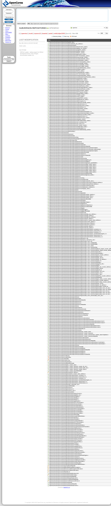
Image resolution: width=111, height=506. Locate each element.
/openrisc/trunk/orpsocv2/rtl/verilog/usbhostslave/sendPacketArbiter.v (67, 425)
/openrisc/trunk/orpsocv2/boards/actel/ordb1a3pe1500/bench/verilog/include (68, 179)
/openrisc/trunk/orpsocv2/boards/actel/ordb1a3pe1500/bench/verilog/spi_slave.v (69, 188)
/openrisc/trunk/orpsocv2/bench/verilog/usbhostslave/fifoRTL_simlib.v (67, 52)
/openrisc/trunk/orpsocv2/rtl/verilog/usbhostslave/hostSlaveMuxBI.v (66, 407)
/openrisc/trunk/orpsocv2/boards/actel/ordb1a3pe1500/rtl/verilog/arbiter (67, 193)
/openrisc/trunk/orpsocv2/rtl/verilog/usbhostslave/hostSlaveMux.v (66, 405)
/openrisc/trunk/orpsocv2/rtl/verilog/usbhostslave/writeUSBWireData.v (67, 464)
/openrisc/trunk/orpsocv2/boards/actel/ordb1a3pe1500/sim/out (65, 301)
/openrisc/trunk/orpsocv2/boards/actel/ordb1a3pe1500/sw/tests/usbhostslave (69, 337)
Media (6, 34)
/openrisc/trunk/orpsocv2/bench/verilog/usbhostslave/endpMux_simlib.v (67, 50)
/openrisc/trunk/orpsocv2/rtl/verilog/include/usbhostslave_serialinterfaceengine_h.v (70, 380)
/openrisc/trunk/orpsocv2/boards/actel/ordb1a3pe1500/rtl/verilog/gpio (67, 208)
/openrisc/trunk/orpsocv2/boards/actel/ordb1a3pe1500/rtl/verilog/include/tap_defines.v (71, 226)
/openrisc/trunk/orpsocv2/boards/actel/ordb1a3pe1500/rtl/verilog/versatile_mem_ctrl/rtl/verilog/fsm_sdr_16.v (76, 271)
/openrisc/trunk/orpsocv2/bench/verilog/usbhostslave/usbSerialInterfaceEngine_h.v (70, 111)
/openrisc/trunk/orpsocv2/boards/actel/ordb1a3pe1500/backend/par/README (69, 152)
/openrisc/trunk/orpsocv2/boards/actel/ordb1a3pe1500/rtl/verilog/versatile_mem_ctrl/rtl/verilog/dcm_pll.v (75, 256)
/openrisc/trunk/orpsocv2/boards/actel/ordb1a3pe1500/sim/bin (65, 298)
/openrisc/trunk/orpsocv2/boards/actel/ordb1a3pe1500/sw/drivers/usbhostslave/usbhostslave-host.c (74, 325)
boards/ (44, 33)
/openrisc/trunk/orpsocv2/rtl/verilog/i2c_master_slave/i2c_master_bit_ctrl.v (68, 366)
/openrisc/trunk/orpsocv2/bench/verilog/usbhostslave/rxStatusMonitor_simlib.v (69, 72)
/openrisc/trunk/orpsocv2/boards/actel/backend (61, 134)
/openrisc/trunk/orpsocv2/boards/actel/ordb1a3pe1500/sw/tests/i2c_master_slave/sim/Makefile (73, 336)
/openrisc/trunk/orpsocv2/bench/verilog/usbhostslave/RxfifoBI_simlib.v (67, 69)
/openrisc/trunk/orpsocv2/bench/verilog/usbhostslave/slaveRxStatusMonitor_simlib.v (70, 87)
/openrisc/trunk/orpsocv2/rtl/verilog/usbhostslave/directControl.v (65, 393)
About (6, 31)
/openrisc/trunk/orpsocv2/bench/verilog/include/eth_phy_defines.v (66, 43)
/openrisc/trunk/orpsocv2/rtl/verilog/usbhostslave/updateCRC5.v (65, 446)
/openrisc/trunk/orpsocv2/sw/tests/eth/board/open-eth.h (63, 478)
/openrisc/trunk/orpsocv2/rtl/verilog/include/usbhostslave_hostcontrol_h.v (68, 377)
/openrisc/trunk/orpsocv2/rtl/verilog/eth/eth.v (60, 361)
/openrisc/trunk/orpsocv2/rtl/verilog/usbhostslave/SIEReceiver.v (65, 428)
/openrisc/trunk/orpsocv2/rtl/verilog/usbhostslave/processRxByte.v (66, 411)
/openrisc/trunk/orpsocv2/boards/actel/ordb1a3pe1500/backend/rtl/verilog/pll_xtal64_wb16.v (72, 167)
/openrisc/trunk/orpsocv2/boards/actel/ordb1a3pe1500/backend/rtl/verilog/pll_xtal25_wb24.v (72, 166)
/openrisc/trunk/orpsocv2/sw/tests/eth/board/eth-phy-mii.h (64, 473)
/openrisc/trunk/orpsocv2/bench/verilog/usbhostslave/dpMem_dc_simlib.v (68, 48)
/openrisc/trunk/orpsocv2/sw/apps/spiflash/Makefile (62, 465)
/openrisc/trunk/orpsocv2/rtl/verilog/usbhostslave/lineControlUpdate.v (67, 408)
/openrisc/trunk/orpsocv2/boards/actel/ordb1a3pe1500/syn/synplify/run (67, 352)
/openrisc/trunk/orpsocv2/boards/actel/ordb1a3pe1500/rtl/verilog (65, 191)
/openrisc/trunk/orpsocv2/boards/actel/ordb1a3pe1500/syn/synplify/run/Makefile (69, 354)
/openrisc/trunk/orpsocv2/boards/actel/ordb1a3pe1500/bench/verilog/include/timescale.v (71, 185)
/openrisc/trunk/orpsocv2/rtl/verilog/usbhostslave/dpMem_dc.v (65, 395)
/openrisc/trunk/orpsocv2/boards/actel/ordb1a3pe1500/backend (65, 141)
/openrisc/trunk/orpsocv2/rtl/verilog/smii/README (62, 386)
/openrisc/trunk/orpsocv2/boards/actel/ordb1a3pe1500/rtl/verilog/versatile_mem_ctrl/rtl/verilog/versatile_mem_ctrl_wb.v (79, 294)
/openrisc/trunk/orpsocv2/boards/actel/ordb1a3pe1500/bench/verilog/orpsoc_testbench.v (72, 187)
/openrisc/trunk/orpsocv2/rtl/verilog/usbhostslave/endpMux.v (64, 396)
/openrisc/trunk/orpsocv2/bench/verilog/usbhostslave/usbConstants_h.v (67, 101)
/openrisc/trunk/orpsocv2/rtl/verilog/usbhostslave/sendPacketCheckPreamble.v (69, 426)
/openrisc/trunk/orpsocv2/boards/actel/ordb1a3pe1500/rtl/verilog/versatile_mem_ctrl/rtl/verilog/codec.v (75, 251)
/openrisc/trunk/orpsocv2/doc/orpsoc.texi (59, 360)
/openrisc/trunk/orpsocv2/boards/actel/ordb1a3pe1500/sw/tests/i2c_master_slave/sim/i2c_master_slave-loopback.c (78, 334)
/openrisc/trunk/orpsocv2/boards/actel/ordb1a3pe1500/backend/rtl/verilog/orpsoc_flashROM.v (73, 162)
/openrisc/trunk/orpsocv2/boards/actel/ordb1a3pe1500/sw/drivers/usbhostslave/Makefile (71, 324)
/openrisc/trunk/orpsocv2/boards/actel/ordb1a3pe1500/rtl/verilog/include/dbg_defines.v (71, 215)
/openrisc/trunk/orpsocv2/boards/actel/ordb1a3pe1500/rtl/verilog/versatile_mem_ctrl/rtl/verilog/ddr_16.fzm (76, 257)
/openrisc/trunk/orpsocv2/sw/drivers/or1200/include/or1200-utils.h (66, 469)
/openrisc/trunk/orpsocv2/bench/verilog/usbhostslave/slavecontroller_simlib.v (69, 83)
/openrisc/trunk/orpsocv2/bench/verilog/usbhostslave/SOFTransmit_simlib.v (68, 92)
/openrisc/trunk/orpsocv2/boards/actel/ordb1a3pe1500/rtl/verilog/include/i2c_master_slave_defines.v (75, 220)
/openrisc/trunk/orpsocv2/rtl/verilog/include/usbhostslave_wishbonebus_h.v (68, 383)
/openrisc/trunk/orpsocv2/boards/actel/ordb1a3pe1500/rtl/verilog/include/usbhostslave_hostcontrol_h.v (75, 230)
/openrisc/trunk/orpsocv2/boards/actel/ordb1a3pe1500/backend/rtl (66, 157)
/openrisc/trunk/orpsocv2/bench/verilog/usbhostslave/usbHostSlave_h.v (67, 107)
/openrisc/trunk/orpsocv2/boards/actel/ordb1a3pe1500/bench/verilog (66, 178)
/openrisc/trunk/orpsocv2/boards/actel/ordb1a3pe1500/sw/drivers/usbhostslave (69, 318)
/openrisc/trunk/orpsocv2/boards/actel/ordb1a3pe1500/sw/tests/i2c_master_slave (70, 331)
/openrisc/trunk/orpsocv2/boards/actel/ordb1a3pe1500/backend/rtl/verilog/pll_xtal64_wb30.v (72, 172)
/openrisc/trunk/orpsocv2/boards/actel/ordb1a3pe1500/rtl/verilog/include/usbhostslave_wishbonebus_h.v (76, 236)
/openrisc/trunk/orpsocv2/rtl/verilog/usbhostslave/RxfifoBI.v (64, 419)
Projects (7, 27)
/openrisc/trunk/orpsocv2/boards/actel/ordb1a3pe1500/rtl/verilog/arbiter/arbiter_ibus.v (71, 197)
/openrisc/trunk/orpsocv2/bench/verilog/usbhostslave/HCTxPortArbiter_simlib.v (69, 55)
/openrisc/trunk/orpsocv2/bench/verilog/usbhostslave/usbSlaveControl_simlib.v (69, 117)
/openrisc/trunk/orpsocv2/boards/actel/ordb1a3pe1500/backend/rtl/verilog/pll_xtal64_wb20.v (72, 169)
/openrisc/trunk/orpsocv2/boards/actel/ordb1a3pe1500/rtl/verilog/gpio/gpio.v (68, 209)
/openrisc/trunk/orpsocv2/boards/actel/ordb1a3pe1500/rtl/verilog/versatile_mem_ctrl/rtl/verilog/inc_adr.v (75, 274)
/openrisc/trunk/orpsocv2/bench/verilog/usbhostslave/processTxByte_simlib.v (69, 66)
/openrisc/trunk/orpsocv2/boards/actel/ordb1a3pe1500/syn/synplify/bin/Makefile (69, 349)
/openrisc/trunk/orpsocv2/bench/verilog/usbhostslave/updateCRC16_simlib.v (68, 99)
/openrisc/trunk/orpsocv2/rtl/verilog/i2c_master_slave (62, 365)
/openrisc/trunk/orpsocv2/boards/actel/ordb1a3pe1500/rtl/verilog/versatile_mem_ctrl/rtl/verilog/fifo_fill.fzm (76, 268)
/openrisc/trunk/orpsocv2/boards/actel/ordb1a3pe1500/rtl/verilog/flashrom (68, 203)
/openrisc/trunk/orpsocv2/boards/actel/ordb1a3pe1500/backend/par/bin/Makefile (69, 146)
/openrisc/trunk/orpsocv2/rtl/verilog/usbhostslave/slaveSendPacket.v (66, 437)
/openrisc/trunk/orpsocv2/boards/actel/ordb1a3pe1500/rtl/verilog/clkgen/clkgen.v (69, 202)
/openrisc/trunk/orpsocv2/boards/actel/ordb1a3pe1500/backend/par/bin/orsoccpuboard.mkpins (73, 147)
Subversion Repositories (33, 28)
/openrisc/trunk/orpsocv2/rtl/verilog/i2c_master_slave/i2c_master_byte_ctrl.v (68, 367)
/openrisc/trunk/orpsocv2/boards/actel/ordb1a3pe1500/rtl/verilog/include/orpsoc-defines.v (72, 223)
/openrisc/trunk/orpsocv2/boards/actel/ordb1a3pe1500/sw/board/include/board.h (69, 310)
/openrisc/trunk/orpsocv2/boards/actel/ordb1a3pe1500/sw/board (65, 307)
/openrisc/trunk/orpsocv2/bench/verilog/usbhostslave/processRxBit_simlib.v (68, 63)
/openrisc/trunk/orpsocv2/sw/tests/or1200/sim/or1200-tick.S (64, 481)
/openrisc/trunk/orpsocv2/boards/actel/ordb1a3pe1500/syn (64, 345)
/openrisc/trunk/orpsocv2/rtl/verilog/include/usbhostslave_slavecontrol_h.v (68, 381)
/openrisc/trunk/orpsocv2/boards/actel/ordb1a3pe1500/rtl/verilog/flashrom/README (70, 206)
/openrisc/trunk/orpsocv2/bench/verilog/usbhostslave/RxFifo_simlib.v (66, 71)
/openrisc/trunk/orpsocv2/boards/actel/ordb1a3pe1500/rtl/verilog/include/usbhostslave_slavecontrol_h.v (75, 235)
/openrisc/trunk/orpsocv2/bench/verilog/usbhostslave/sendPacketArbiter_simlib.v (70, 75)
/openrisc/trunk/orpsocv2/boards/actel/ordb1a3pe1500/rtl (63, 190)
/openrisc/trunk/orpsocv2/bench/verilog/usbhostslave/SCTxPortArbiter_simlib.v (69, 74)
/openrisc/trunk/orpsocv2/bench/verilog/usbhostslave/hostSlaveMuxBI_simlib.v (69, 59)
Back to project (21, 23)
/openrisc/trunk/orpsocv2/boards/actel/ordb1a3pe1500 (63, 140)
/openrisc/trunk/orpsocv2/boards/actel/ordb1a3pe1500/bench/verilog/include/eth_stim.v (71, 181)
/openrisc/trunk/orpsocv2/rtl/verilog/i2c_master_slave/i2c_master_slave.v (68, 369)
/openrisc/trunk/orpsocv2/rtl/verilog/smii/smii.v (61, 387)
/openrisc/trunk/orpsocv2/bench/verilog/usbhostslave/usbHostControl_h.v (68, 104)
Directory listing (57, 36)
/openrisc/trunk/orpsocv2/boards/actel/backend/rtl (62, 135)
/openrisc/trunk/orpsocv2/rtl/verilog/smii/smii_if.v (61, 389)
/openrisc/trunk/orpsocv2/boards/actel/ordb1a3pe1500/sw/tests (65, 330)
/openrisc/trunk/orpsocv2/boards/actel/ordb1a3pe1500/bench (65, 176)
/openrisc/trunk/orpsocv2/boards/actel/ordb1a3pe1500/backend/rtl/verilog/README (70, 173)
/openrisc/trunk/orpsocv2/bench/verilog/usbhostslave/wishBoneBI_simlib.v (68, 126)
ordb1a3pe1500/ (59, 33)
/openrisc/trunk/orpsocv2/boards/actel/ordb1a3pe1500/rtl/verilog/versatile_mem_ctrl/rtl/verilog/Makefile (75, 277)
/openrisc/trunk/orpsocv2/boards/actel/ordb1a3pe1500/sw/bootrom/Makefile (68, 315)
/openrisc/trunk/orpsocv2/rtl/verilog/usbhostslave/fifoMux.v (64, 398)
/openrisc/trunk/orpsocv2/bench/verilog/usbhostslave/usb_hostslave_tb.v (68, 122)
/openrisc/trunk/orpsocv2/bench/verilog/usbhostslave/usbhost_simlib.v (67, 110)
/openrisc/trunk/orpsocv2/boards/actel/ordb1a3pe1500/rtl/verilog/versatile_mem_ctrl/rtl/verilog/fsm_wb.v (75, 273)
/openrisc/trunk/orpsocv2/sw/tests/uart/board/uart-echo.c (63, 485)
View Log (66, 36)
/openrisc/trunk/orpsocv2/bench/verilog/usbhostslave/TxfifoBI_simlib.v (67, 95)
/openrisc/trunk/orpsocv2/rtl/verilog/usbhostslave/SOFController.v (66, 438)
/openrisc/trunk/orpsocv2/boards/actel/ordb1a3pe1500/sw (64, 306)
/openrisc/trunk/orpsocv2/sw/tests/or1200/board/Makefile (63, 479)
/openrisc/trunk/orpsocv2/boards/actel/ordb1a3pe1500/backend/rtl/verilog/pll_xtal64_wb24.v (72, 170)
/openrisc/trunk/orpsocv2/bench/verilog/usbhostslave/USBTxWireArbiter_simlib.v (70, 120)
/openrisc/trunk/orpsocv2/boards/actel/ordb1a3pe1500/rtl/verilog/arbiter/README (70, 199)
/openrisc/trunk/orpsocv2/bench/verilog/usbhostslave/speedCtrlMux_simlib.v (68, 93)
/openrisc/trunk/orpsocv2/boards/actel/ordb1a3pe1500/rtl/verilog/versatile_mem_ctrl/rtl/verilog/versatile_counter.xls (78, 286)
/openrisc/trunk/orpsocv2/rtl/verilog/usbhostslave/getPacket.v (64, 401)
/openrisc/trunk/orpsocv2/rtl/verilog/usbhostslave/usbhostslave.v (65, 453)
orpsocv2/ (37, 33)
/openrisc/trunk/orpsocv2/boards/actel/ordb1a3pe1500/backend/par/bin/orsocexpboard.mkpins (73, 150)
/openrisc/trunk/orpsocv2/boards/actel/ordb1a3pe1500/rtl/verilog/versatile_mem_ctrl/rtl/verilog (73, 247)
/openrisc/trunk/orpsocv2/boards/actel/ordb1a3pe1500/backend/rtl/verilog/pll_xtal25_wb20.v (72, 164)
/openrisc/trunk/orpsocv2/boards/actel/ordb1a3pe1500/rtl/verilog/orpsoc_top (68, 238)
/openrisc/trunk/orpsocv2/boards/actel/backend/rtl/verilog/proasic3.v (66, 138)
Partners (7, 39)
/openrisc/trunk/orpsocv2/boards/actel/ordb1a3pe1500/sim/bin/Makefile (67, 300)
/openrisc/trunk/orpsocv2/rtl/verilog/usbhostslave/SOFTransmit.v (65, 440)
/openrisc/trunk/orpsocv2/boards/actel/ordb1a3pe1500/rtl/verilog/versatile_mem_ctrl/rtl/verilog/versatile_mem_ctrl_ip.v (79, 291)
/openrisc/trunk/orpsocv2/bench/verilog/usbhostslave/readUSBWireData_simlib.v (70, 68)
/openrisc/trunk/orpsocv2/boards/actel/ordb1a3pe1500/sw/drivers (66, 316)
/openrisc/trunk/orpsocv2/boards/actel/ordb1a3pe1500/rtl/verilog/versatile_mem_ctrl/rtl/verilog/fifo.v (74, 265)
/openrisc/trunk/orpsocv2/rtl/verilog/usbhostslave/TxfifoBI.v (64, 444)
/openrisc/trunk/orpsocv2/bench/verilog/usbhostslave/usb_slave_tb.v (66, 123)
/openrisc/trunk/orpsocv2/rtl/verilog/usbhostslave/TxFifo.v (63, 443)
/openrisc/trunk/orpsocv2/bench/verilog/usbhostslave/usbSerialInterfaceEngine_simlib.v (71, 113)
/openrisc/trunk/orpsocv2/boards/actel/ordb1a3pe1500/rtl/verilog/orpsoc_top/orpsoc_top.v (72, 239)
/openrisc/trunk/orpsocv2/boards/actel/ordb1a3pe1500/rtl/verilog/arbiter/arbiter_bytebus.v (72, 194)
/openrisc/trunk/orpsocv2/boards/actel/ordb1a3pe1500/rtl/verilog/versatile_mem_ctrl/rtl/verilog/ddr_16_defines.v (77, 259)
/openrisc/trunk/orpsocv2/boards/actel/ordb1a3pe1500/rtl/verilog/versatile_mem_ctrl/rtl (71, 245)
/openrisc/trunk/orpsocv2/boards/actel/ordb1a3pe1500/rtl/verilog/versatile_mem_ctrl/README (73, 244)
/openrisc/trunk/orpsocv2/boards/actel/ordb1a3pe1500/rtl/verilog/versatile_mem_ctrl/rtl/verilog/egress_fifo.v (76, 264)
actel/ (50, 33)
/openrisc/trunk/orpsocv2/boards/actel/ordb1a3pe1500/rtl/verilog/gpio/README (69, 211)
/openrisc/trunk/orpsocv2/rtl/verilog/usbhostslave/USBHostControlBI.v (67, 452)
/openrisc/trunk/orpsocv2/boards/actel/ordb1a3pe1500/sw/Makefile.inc (67, 328)
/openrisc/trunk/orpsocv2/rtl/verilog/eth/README (61, 363)
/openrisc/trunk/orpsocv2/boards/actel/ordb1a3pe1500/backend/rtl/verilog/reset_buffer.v (71, 175)
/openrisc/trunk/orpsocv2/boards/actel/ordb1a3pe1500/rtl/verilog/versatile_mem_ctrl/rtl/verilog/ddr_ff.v (75, 260)
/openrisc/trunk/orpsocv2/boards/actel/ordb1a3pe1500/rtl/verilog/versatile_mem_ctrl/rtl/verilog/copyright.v (76, 253)
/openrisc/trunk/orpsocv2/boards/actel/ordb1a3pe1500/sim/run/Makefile (67, 304)
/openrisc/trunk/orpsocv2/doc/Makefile (59, 358)
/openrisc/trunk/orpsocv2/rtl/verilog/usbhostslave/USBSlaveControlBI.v (67, 459)
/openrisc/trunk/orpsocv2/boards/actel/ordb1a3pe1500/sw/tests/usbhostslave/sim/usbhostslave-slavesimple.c (77, 343)
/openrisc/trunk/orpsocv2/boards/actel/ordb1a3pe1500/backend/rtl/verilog (68, 158)
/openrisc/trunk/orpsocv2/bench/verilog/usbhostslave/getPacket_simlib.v (67, 54)
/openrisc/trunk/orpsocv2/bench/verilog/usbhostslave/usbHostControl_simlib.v (69, 105)
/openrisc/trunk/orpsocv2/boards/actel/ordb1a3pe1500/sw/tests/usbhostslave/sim (70, 339)
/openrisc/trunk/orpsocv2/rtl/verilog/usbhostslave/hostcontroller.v (65, 404)
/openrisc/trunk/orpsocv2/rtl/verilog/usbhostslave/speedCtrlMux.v (65, 441)
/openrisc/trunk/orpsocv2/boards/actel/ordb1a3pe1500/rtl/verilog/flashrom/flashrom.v (70, 205)
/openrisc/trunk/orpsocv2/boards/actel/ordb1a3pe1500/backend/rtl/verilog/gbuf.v (69, 161)
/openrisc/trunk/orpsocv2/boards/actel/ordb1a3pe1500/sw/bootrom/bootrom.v (69, 313)
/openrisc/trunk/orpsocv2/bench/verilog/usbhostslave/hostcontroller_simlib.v (68, 57)
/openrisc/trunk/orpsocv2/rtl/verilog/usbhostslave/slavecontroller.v (66, 431)
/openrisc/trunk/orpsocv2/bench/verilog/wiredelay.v (62, 131)
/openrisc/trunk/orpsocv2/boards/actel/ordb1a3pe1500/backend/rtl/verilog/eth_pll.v (70, 160)
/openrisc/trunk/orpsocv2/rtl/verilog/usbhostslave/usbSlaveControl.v (66, 458)
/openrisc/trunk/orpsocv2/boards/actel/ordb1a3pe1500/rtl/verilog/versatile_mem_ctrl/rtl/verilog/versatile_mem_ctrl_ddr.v (79, 288)
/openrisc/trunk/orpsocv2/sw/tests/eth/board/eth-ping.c (63, 475)
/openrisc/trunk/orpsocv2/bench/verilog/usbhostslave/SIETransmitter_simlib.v (69, 81)
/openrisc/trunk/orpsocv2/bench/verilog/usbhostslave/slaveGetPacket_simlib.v (69, 86)
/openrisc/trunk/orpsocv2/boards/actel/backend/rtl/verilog (63, 137)
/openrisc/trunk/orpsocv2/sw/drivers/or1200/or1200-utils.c (64, 470)
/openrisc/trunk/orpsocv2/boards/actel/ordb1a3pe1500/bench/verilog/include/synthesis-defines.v (73, 184)
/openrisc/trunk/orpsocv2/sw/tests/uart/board (60, 482)
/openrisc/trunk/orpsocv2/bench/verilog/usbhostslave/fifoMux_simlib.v (67, 51)
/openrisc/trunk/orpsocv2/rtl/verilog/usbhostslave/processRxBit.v (65, 410)
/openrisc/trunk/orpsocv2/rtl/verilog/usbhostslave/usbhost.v (64, 449)
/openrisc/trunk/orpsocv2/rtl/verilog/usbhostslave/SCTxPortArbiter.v (66, 422)
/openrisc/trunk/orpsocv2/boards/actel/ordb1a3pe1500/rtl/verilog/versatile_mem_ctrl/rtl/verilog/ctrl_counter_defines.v (79, 254)
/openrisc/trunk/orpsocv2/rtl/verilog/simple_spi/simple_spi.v (64, 384)
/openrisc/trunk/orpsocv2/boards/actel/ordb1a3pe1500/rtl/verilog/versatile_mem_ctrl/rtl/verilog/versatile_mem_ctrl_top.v (79, 292)
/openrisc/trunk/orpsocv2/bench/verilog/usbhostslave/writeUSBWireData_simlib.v (70, 129)
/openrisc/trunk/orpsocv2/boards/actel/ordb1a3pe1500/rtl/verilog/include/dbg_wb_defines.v (72, 217)
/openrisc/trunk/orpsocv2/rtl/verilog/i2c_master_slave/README (65, 371)
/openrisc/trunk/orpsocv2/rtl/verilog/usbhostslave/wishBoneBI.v (65, 463)
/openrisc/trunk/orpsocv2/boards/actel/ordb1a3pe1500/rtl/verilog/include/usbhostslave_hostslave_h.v (75, 232)
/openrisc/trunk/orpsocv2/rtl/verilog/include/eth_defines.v (63, 372)
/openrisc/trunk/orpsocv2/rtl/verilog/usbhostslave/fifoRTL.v (64, 399)
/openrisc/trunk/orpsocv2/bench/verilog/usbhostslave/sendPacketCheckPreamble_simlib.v (72, 77)
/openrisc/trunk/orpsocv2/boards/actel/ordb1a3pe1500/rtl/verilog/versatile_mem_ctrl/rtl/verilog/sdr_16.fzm (76, 283)
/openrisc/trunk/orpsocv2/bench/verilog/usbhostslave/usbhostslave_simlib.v (68, 108)
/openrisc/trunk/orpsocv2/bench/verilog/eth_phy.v (61, 42)
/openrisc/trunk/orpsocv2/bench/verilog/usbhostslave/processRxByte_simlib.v (69, 65)
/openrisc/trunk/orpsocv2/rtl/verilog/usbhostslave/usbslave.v (64, 456)
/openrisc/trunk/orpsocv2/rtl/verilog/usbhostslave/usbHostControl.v (66, 450)
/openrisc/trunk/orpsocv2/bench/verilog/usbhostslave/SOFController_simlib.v (68, 90)
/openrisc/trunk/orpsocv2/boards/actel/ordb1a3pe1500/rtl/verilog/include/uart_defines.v (71, 227)
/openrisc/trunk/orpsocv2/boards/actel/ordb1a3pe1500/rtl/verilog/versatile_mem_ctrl (70, 241)
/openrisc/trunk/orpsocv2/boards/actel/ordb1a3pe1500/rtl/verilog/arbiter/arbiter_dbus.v (71, 196)
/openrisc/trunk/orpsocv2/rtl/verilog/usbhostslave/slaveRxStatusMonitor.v (68, 435)
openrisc (54, 28)
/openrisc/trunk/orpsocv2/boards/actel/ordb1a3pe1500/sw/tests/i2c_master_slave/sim (71, 333)
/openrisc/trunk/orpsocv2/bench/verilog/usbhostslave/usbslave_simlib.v (67, 119)
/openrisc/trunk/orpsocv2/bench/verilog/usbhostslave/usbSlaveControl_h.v (68, 116)
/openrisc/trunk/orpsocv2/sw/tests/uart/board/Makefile (63, 484)
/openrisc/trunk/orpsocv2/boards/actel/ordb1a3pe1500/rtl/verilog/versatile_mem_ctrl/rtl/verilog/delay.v (75, 262)
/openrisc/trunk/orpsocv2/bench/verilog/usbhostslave (62, 45)
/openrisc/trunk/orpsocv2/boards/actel (59, 132)
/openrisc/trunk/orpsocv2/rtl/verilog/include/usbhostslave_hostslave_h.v (67, 378)
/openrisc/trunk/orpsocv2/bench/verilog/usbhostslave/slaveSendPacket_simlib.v (69, 89)
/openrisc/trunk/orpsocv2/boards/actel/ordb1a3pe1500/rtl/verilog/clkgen (67, 200)
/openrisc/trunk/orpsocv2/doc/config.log (59, 355)
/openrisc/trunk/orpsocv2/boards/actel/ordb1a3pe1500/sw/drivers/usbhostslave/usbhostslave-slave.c (75, 327)
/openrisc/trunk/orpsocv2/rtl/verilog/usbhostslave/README (64, 414)
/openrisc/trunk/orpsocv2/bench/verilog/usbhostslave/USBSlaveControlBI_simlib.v (70, 114)
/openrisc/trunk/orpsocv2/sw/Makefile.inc (59, 472)
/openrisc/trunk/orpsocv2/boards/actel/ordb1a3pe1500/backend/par (66, 143)
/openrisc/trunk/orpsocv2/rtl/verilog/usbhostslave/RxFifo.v (64, 417)
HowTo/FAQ (8, 32)
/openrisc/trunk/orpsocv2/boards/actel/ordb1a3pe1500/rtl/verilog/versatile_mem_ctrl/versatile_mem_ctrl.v (76, 295)
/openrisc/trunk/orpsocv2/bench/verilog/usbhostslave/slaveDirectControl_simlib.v (70, 84)
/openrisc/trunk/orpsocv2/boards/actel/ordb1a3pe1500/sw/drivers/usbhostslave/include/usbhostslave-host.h (76, 321)
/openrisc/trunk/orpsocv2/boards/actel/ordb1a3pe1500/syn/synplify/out (67, 351)
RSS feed (74, 36)
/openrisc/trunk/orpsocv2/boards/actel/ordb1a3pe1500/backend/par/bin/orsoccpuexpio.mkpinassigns (75, 149)
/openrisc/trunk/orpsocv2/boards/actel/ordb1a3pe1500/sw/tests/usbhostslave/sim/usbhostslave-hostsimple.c (77, 342)
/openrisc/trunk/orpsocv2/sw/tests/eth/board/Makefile (62, 476)
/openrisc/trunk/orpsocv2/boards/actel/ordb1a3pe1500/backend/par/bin (67, 144)
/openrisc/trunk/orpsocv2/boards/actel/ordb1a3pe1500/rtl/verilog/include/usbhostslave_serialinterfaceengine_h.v (78, 233)
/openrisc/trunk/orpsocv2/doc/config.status (60, 357)
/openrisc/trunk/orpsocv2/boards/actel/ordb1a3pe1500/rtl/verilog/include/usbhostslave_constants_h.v (75, 229)
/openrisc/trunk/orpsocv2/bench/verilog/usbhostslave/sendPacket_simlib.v (68, 78)
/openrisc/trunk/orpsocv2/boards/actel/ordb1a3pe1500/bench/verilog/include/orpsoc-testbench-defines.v (76, 182)
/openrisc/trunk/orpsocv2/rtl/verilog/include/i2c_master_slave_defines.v (67, 374)
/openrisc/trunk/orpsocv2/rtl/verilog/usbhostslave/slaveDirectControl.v (67, 432)
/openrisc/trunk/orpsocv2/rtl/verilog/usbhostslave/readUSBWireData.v (67, 416)
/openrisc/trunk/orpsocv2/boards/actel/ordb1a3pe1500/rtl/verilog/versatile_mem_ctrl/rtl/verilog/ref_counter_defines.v (79, 280)
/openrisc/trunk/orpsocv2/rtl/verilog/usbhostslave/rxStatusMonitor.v (66, 420)
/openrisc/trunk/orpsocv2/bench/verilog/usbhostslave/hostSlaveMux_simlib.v (68, 60)
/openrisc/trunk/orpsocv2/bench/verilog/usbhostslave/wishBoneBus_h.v (67, 128)
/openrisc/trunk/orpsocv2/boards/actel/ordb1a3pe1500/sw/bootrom (66, 312)
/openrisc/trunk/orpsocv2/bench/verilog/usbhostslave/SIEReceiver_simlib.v (68, 80)
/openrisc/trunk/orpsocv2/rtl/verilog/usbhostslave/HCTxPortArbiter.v (66, 402)
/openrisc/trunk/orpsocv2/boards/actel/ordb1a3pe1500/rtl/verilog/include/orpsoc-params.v (72, 224)
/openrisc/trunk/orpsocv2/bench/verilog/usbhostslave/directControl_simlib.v (68, 46)
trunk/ (31, 33)
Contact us (8, 42)
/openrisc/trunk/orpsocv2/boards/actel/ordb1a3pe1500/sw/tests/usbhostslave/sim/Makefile (72, 340)
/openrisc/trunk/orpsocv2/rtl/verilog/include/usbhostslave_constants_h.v (67, 375)
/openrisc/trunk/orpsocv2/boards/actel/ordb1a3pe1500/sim (64, 297)
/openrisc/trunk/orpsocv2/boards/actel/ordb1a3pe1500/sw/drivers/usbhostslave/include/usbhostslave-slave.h (77, 322)
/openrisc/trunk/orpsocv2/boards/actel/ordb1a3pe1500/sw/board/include (67, 309)
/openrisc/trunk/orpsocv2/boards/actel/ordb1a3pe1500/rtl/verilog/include (67, 212)
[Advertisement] (8, 49)
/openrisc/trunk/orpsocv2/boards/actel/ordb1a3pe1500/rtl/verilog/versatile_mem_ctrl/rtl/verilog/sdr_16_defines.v (77, 285)
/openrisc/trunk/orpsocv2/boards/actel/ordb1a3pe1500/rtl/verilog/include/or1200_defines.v (72, 221)
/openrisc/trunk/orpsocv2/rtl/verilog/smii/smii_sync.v (62, 390)
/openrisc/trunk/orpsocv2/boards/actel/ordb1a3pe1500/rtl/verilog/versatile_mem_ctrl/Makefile (73, 242)
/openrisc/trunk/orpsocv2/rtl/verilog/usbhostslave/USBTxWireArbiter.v (67, 461)
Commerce (7, 37)
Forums (7, 29)
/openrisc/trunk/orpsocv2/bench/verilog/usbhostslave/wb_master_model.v (68, 125)
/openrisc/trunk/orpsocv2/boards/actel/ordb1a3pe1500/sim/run (65, 303)
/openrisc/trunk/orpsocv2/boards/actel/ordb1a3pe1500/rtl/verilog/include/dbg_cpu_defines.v (72, 214)
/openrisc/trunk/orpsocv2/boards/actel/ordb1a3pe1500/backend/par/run (67, 153)
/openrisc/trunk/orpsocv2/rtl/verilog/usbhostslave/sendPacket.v (65, 423)
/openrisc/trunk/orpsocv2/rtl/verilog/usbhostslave (61, 392)
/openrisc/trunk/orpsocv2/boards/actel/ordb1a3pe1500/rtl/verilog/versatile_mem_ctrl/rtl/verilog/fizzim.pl (75, 270)
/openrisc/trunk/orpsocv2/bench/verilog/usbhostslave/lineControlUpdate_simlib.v (69, 62)
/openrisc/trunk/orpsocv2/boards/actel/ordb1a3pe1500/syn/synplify (66, 346)
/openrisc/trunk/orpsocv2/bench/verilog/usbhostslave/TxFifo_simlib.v (66, 96)
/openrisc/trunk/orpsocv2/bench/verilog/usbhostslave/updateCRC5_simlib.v (68, 98)
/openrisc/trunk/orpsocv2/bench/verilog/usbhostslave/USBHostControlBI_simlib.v (70, 102)
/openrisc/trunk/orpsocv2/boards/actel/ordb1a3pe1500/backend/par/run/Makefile (69, 155)
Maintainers (8, 40)
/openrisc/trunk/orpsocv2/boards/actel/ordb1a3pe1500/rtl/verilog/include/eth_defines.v (71, 218)
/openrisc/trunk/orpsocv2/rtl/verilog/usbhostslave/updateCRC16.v (66, 447)
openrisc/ (24, 33)
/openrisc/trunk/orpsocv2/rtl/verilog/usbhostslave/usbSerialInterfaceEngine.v (68, 455)
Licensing (7, 35)
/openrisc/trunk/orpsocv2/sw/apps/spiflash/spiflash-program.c (65, 467)
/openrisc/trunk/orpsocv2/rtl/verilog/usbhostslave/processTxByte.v (66, 413)
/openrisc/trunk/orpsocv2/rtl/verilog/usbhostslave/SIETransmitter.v (66, 429)
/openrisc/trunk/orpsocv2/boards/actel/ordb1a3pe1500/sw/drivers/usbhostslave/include (71, 319)
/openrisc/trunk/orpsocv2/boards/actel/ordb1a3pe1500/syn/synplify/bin (67, 348)
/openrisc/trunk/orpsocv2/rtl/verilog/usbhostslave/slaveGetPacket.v (66, 434)
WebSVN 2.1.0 (66, 487)
